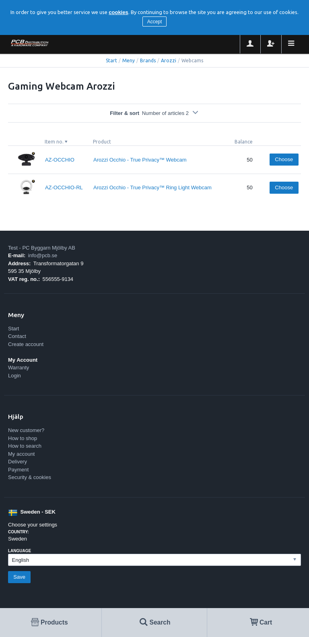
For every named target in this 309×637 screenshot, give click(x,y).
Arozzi (168, 60)
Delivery (17, 462)
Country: (18, 532)
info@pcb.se (42, 255)
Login (14, 376)
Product (102, 141)
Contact (17, 336)
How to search (24, 446)
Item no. (54, 141)
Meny (128, 60)
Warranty (18, 368)
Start (111, 60)
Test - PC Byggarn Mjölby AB (41, 248)
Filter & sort (154, 113)
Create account (25, 344)
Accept (154, 22)
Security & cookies (29, 477)
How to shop (22, 438)
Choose (284, 159)
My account (21, 454)
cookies (118, 12)
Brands (148, 60)
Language (19, 551)
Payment (18, 470)
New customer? (26, 430)
